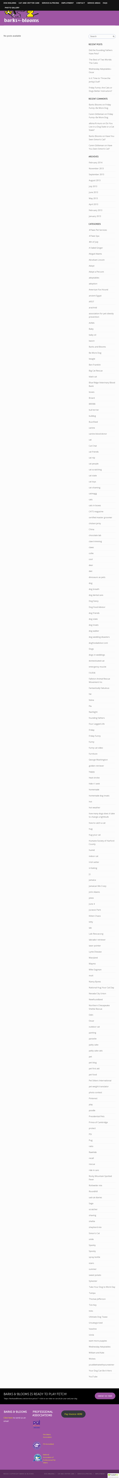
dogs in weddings (97, 654)
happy (92, 771)
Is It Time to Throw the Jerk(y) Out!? (99, 80)
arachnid (93, 307)
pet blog (93, 1062)
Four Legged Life (97, 724)
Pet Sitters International (100, 1080)
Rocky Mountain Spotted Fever (100, 1178)
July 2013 (93, 186)
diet (90, 571)
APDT (91, 301)
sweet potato (95, 1275)
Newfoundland (96, 999)
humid (92, 850)
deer (91, 565)
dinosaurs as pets (97, 577)
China (91, 529)
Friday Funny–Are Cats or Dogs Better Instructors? (100, 89)
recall (91, 1158)
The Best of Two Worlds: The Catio (100, 61)
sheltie (92, 1221)
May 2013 (93, 198)
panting (92, 1032)
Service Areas (93, 3)
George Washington (98, 759)
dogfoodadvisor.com (98, 643)
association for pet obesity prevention (101, 315)
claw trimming (95, 541)
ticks (91, 1311)
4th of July (93, 242)
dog (90, 583)
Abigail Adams (95, 253)
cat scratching (95, 469)
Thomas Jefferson (97, 1299)
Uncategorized (95, 1322)
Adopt (91, 265)
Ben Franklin (95, 364)
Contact (80, 3)
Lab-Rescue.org (96, 933)
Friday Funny (95, 736)
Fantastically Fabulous (99, 688)
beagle (92, 358)
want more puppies (98, 1340)
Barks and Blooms (97, 346)
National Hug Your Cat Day (101, 987)
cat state (93, 475)
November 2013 (96, 168)
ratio (91, 1146)
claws (91, 547)
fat (90, 694)
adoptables (94, 277)
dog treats (94, 625)
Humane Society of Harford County (101, 842)
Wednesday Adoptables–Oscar (100, 71)
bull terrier (94, 409)
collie (91, 553)
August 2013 (94, 180)
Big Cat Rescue (96, 370)
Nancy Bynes (95, 981)
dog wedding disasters (99, 637)
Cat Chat (93, 445)
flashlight (93, 712)
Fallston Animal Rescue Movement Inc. (99, 680)
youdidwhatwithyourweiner (101, 1364)
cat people (94, 463)
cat (90, 439)
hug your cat (95, 834)
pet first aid (94, 1068)
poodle (92, 1110)
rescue (92, 1164)
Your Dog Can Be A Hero (100, 1370)
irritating (93, 868)
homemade (94, 789)
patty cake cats (96, 1050)
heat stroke (94, 777)
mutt (91, 975)
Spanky (92, 1245)
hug (91, 829)
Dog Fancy (94, 601)
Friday (91, 730)
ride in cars (94, 1170)
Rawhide (93, 1152)
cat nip (92, 457)
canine (92, 427)
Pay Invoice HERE (73, 1414)
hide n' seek (94, 783)
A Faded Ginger (96, 247)
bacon (92, 340)
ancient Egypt (95, 295)
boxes (91, 392)
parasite (93, 1038)
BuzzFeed (93, 422)
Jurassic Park (95, 909)
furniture (93, 753)
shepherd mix (95, 1227)
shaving (92, 1215)
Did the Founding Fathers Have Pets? (100, 52)
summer (93, 1269)
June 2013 (93, 192)
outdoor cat (94, 1026)
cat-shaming (94, 487)
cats (91, 499)
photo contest (95, 1092)
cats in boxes (95, 505)
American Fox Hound (98, 289)
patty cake (93, 1044)
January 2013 (95, 216)
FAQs (105, 3)
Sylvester (93, 1281)
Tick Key (93, 1305)
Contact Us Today (105, 1396)
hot (90, 801)
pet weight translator (99, 1086)
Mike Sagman (95, 969)
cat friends (94, 451)
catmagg (93, 493)
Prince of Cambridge (98, 1122)
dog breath (94, 589)
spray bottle (94, 1257)
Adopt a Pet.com (96, 271)
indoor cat (93, 856)
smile (91, 1239)
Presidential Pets (96, 1116)
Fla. (90, 706)
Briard (92, 398)
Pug (91, 1140)
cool (91, 559)
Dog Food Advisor (97, 607)
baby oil (92, 334)
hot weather (94, 807)
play (91, 1104)
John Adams (94, 892)
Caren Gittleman (96, 114)
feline (91, 700)
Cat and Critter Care (29, 3)
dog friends (94, 613)
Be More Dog (95, 352)
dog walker (94, 631)
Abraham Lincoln (97, 259)
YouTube (93, 1376)
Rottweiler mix (95, 1185)
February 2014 (95, 162)
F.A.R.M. (92, 672)
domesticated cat (96, 660)
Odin (91, 1014)
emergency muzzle (97, 666)
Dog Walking (10, 3)
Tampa (92, 1293)
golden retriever (96, 765)
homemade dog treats (99, 795)
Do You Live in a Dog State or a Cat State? (101, 126)
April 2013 (93, 204)
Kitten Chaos (95, 916)
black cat (93, 376)
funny (91, 741)
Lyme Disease (95, 951)
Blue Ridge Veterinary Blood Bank (102, 384)
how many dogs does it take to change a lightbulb (102, 815)
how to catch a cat (97, 823)
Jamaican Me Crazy (97, 886)
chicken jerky (95, 523)
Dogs (91, 649)
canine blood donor (98, 433)
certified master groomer (100, 517)
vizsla (91, 1334)
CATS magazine (96, 511)
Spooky (92, 1251)
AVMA (91, 323)
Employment (67, 3)
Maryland (93, 957)
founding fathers (97, 718)
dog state (93, 619)
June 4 (92, 904)
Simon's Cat (94, 1233)
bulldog (92, 416)
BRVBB (92, 404)
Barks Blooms (95, 104)
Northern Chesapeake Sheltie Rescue (99, 1007)
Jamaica (92, 880)
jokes (91, 898)
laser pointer (95, 945)
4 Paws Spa (94, 236)
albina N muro (95, 123)
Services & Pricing (50, 3)
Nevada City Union (97, 993)
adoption (93, 283)
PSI (90, 1134)
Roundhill (93, 1191)
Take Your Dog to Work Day (102, 1287)
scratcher (93, 1209)
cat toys (92, 481)
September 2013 (96, 174)
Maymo (92, 963)
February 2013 (95, 210)
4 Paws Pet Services (98, 230)
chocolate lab (95, 535)
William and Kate (96, 1352)
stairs (91, 1263)
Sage (91, 1203)
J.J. (90, 874)
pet (90, 1056)
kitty (91, 921)
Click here (8, 1417)
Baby (91, 329)
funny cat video (96, 747)
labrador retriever (97, 939)
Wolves (92, 1358)
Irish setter (94, 862)
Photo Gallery (12, 7)
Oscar (91, 1020)
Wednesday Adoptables (100, 1346)
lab (90, 927)
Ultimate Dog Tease (98, 1316)
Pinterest (93, 1098)
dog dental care (96, 595)
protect (92, 1128)
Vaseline (93, 1328)
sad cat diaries (95, 1197)
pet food (93, 1074)
